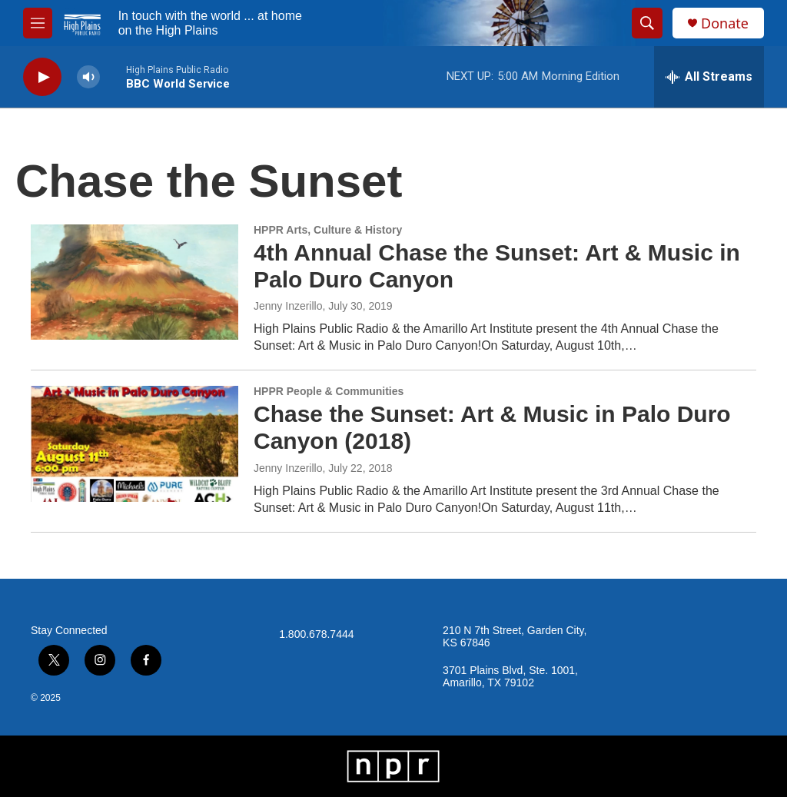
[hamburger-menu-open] (37, 23)
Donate (725, 23)
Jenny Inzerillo (288, 306)
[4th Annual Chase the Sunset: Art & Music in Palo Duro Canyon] (134, 282)
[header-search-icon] (647, 23)
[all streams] (709, 77)
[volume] (88, 77)
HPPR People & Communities (328, 391)
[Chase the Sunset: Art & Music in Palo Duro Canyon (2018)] (134, 443)
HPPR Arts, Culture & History (328, 230)
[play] (42, 77)
